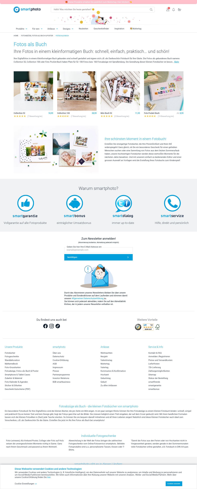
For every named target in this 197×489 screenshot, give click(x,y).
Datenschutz (58, 356)
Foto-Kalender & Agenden (16, 382)
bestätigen (72, 257)
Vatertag (104, 367)
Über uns (57, 353)
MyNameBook (11, 364)
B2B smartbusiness (61, 382)
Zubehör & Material (13, 378)
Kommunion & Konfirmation (113, 371)
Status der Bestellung (158, 378)
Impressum (58, 367)
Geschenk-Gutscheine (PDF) (17, 389)
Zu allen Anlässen (109, 385)
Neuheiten (83, 28)
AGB (55, 364)
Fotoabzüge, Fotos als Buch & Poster (21, 371)
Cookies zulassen (173, 484)
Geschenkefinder (101, 28)
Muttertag (105, 364)
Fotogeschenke (12, 356)
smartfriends (154, 382)
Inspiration (119, 28)
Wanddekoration (12, 360)
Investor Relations (61, 378)
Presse (56, 371)
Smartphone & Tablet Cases (17, 374)
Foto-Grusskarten (13, 367)
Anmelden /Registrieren (159, 356)
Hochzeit (105, 374)
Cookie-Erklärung (60, 360)
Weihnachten (106, 353)
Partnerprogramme (61, 374)
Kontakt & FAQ (155, 353)
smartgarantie (154, 385)
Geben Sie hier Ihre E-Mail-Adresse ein (84, 247)
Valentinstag (106, 360)
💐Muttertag (135, 28)
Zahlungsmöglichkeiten (159, 371)
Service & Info (155, 346)
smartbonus (153, 389)
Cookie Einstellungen (26, 483)
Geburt (104, 382)
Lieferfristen (154, 364)
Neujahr (104, 356)
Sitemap (152, 374)
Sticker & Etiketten (13, 385)
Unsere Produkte (14, 346)
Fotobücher (10, 353)
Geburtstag (106, 378)
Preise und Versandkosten (160, 360)
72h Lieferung (154, 367)
